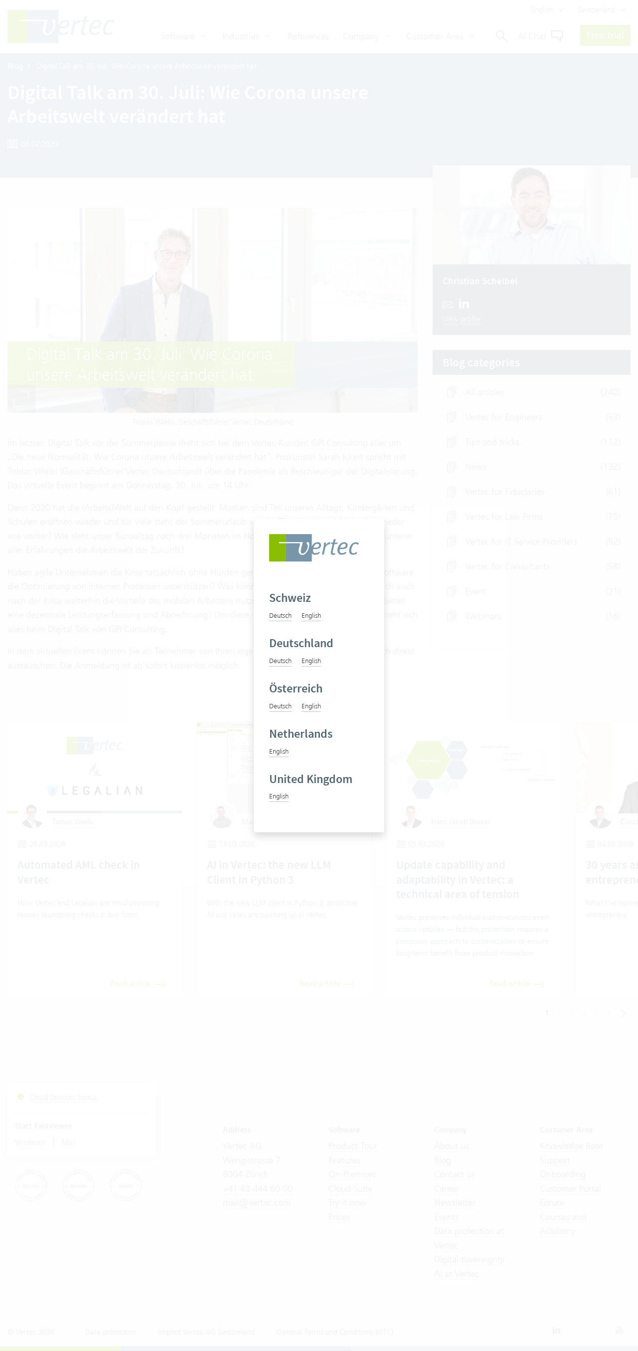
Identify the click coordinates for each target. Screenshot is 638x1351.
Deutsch (280, 615)
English (311, 615)
